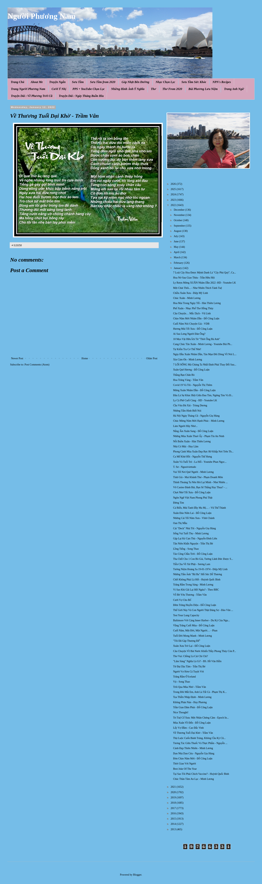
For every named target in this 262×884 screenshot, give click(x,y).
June (176, 241)
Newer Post (17, 358)
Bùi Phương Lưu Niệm (203, 89)
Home (85, 358)
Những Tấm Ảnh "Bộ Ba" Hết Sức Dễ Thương (197, 574)
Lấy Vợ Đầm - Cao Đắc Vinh (188, 727)
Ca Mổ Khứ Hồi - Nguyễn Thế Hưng (192, 456)
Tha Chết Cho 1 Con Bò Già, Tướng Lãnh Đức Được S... (203, 559)
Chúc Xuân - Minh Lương (187, 298)
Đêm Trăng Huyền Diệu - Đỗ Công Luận (194, 605)
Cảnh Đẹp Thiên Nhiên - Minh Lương (193, 748)
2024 (174, 194)
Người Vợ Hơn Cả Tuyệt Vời (188, 671)
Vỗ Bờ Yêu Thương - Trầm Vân (190, 594)
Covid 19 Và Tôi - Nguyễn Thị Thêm (192, 385)
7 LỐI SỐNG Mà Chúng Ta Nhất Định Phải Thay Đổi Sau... (204, 364)
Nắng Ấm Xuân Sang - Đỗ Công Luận (193, 431)
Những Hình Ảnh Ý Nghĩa (127, 89)
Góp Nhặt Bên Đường (135, 82)
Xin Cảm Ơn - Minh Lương (187, 359)
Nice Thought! (180, 712)
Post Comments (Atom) (37, 364)
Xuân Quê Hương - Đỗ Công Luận (191, 369)
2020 (174, 792)
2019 (174, 797)
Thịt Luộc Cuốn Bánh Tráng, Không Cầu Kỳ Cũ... (199, 738)
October (178, 220)
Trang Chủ (17, 82)
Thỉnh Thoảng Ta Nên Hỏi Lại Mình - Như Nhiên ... (200, 482)
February (179, 262)
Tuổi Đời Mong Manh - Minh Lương (192, 635)
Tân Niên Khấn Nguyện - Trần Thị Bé (193, 543)
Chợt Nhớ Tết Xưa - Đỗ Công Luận (192, 492)
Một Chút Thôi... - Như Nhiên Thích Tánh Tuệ (197, 288)
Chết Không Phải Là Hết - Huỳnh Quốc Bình (196, 579)
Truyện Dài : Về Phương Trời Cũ (31, 95)
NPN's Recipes (221, 82)
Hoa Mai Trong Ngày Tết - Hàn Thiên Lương (197, 303)
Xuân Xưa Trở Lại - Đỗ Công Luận (191, 645)
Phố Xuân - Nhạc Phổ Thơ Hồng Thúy (193, 308)
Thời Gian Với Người (184, 763)
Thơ (153, 89)
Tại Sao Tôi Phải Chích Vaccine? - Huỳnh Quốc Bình (201, 773)
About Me (37, 82)
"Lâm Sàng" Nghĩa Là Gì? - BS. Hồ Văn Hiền (197, 661)
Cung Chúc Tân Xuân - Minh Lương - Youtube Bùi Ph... (202, 344)
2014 (174, 824)
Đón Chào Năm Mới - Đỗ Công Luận (192, 758)
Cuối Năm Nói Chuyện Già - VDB (191, 323)
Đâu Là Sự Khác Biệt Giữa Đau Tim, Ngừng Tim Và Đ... (203, 395)
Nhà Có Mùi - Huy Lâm (185, 446)
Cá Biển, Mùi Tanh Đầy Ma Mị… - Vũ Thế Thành (199, 507)
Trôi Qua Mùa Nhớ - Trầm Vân (189, 687)
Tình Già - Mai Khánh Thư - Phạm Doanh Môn (198, 477)
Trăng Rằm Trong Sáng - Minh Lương (193, 584)
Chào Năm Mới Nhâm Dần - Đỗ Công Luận (196, 318)
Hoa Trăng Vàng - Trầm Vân (188, 380)
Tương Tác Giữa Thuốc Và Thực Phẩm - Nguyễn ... (200, 743)
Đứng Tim (178, 502)
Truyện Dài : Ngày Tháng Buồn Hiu (81, 95)
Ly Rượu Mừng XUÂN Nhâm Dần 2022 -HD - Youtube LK (204, 282)
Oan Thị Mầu (180, 523)
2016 (174, 813)
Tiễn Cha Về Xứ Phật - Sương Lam (191, 564)
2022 (174, 205)
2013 (174, 829)
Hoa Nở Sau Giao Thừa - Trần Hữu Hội (194, 277)
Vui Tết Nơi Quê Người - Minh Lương (193, 472)
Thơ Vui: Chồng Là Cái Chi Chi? (190, 656)
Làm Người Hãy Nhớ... (185, 426)
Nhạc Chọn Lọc (165, 82)
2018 (174, 802)
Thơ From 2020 (172, 89)
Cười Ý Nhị (59, 89)
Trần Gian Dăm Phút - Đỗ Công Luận (193, 707)
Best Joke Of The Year (185, 768)
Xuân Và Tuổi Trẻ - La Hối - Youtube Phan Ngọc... (200, 461)
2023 (174, 199)
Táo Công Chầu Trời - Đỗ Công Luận (193, 553)
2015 (174, 818)
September (179, 225)
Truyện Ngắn (57, 82)
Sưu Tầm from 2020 (102, 82)
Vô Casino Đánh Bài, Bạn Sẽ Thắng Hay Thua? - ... (200, 487)
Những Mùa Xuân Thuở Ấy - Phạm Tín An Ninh (198, 436)
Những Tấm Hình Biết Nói (187, 410)
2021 (174, 786)
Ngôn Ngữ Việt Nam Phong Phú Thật (192, 497)
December (179, 209)
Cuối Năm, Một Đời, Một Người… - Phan (195, 630)
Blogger (137, 874)
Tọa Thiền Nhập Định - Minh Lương (192, 697)
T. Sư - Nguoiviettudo (184, 467)
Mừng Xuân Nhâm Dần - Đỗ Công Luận (194, 390)
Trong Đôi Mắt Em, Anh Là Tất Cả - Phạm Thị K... (200, 692)
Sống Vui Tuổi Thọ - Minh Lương (191, 533)
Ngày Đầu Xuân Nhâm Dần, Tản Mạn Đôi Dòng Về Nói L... (204, 354)
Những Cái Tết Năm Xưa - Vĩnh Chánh (193, 518)
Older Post (152, 358)
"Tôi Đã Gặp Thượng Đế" (186, 640)
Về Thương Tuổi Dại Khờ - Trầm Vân (193, 732)
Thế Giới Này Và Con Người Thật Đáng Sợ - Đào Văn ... (203, 610)
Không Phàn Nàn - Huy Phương (190, 702)
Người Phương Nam (41, 16)
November (179, 215)
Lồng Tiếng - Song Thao (186, 548)
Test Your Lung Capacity (186, 615)
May (176, 247)
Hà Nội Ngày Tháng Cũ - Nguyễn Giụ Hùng (196, 415)
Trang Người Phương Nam (28, 89)
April (177, 252)
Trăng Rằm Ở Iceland (184, 676)
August (178, 231)
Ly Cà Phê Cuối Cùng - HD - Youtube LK (195, 400)
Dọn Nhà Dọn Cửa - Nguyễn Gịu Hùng (193, 753)
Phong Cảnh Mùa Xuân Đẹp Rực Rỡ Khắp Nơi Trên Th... (203, 451)
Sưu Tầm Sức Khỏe (194, 82)
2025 (174, 189)
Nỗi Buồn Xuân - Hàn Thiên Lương (192, 441)
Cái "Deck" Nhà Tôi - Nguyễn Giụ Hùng (194, 528)
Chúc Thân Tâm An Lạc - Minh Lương (193, 779)
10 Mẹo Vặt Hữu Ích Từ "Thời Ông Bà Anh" (196, 339)
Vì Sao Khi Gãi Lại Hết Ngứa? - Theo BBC (196, 589)
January (178, 268)
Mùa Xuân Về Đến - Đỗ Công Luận (192, 722)
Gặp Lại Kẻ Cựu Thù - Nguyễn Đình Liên (195, 538)
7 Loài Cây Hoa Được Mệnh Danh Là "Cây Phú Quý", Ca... (204, 272)
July (176, 236)
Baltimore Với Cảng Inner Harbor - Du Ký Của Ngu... (201, 620)
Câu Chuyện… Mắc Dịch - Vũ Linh (192, 313)
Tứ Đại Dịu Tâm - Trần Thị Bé (189, 666)
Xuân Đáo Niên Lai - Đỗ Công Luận (192, 513)
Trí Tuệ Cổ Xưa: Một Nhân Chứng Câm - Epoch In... (201, 717)
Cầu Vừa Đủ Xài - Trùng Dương (190, 405)
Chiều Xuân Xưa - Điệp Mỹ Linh (190, 293)
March (177, 257)
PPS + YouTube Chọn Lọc (89, 89)
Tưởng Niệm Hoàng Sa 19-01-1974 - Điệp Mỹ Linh (200, 569)
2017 (174, 808)
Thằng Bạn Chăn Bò (183, 375)
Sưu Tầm (78, 82)
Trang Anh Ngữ (234, 89)
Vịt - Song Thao (181, 681)
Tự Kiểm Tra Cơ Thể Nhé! (187, 349)
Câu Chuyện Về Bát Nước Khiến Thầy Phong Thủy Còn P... (204, 651)
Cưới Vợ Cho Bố (182, 600)
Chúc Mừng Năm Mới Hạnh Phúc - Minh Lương (198, 420)
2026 (174, 184)
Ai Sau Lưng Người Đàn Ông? (189, 333)
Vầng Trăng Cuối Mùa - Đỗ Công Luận (193, 625)
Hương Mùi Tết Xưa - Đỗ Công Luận (192, 328)
